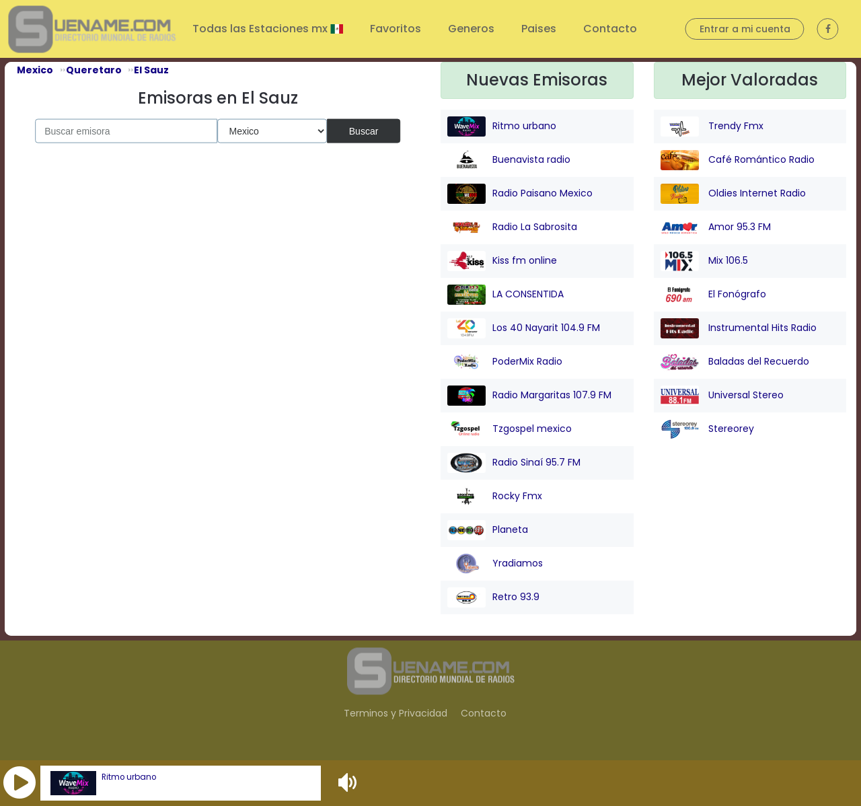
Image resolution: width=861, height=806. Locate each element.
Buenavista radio (508, 160)
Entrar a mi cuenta (745, 29)
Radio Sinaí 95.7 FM (514, 463)
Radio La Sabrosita (512, 227)
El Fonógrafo (713, 295)
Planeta (487, 530)
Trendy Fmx (712, 126)
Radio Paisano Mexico (520, 194)
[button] (19, 783)
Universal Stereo (722, 396)
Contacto (610, 28)
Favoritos (395, 28)
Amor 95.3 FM (716, 227)
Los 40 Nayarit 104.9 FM (523, 328)
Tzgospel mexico (509, 429)
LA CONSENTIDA (505, 295)
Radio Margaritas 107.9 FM (529, 396)
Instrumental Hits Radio (739, 328)
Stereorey (707, 429)
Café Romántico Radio (738, 160)
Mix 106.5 (704, 261)
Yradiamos (495, 564)
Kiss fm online (502, 261)
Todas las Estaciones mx (261, 28)
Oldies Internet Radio (733, 194)
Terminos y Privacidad (395, 713)
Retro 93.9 (493, 597)
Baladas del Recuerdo (735, 362)
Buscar (364, 130)
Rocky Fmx (494, 496)
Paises (538, 28)
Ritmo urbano (129, 777)
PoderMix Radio (504, 362)
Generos (471, 28)
